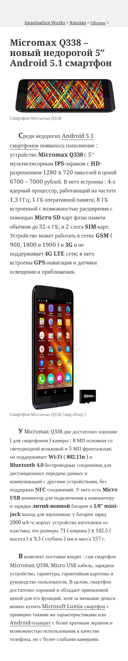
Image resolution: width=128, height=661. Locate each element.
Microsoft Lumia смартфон (73, 606)
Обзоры (97, 22)
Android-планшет (30, 622)
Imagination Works (45, 22)
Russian (78, 22)
